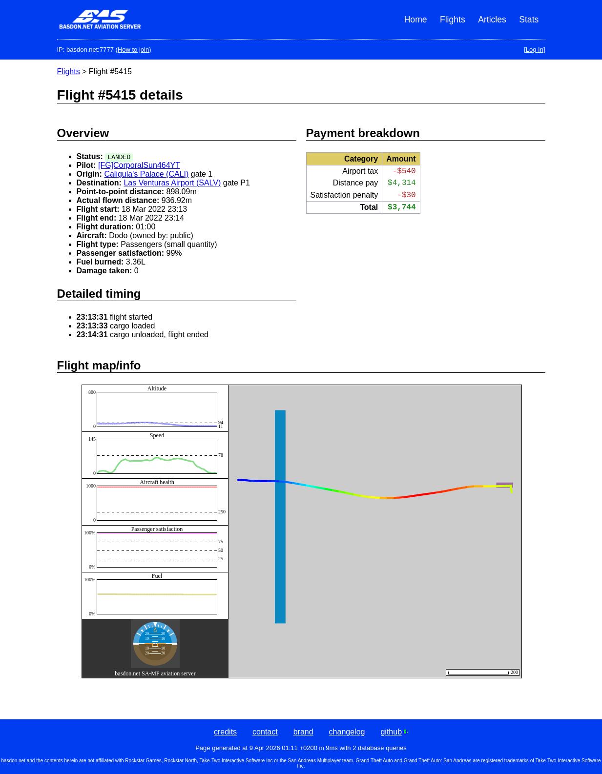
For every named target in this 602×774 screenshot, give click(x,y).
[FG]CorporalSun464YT (139, 165)
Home (415, 19)
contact (265, 732)
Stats (529, 19)
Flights (452, 19)
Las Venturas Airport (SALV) (172, 183)
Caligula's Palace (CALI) (146, 174)
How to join (133, 49)
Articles (492, 19)
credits (225, 732)
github (394, 732)
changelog (347, 732)
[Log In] (534, 49)
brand (303, 732)
